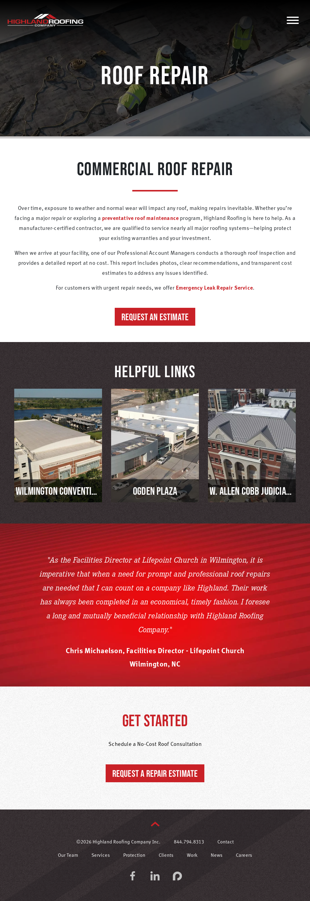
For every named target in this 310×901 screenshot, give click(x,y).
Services (100, 855)
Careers (244, 855)
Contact (225, 842)
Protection (134, 855)
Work (192, 855)
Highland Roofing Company (45, 20)
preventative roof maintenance (140, 218)
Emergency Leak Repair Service (214, 288)
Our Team (68, 855)
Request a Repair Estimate (155, 773)
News (217, 855)
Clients (166, 855)
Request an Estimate (155, 316)
